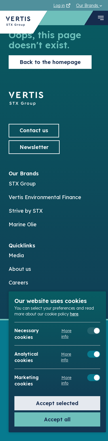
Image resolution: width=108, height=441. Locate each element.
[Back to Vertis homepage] (18, 22)
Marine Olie (23, 224)
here (74, 314)
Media (16, 255)
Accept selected (57, 403)
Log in (61, 5)
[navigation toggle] (101, 18)
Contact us (34, 130)
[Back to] (26, 103)
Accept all (57, 419)
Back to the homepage (50, 62)
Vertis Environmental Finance (45, 197)
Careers (18, 282)
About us (20, 269)
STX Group (22, 183)
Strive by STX (26, 210)
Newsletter (34, 147)
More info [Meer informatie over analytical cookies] (66, 357)
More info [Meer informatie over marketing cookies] (66, 380)
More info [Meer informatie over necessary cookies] (66, 333)
